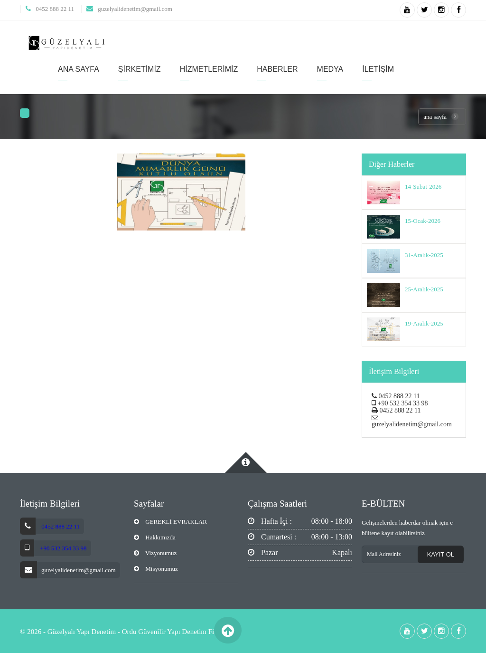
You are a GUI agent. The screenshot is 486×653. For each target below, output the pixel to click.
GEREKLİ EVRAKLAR (170, 521)
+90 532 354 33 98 (62, 548)
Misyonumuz (156, 568)
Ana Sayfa (435, 116)
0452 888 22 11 (55, 8)
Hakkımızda (155, 537)
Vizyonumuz (155, 553)
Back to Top (227, 630)
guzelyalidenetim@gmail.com (135, 8)
